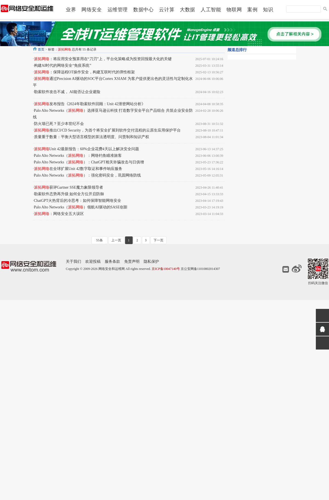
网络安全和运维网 (111, 269)
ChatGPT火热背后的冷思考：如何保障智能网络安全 (77, 201)
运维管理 (117, 9)
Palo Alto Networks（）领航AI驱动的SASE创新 (80, 207)
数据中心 (143, 9)
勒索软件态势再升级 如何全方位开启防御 (69, 194)
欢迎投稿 (93, 261)
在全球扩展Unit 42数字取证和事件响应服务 (78, 169)
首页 (41, 49)
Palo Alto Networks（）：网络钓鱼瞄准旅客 (78, 155)
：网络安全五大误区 (59, 214)
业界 (71, 9)
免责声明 (132, 261)
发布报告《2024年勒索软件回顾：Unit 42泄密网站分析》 (89, 104)
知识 (268, 9)
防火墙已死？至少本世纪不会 (59, 124)
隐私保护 (151, 261)
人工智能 (211, 9)
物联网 (234, 9)
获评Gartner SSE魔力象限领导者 (68, 187)
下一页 (158, 240)
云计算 (166, 9)
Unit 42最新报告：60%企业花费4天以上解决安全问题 (86, 149)
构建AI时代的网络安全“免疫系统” (62, 65)
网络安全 (91, 9)
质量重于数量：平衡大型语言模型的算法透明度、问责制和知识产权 (91, 137)
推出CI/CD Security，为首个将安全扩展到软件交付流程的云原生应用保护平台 (107, 130)
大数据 (187, 9)
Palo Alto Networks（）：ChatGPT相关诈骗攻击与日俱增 (89, 162)
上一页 (116, 240)
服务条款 (112, 261)
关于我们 (73, 261)
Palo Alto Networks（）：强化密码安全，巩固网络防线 (87, 175)
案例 (252, 9)
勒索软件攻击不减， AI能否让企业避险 (67, 92)
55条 (99, 240)
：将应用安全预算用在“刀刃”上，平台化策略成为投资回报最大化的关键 (103, 59)
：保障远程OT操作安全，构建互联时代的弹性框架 (84, 72)
